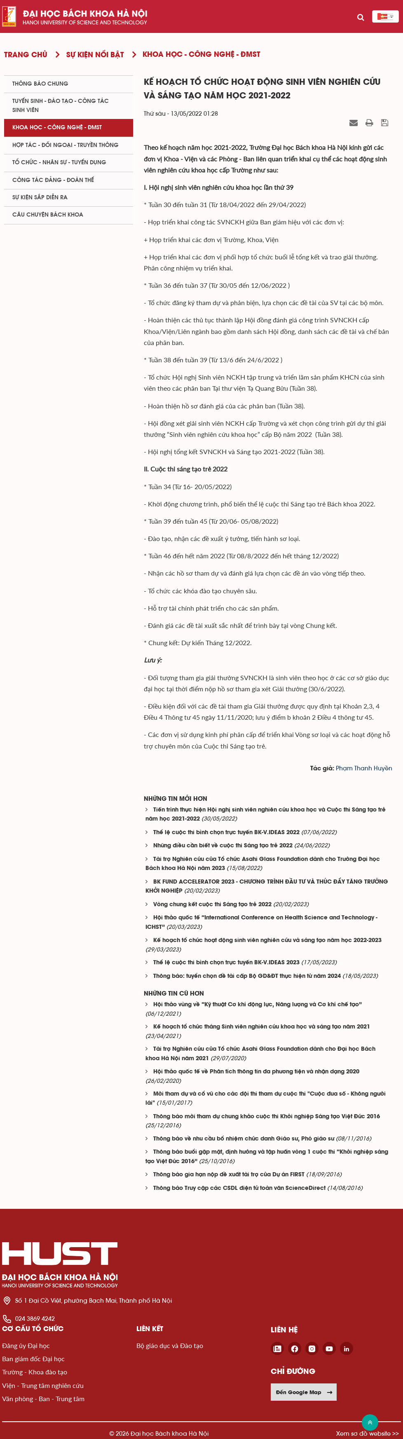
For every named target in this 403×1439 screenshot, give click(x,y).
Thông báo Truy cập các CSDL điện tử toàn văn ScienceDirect (239, 1188)
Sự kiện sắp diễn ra (40, 198)
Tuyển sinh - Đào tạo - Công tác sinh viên (60, 105)
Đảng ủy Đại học (26, 1345)
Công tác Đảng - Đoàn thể (53, 180)
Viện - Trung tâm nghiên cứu (43, 1385)
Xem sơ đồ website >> (367, 1433)
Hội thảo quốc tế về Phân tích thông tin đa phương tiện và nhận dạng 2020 (256, 1072)
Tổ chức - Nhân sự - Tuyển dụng (59, 163)
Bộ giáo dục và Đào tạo (169, 1345)
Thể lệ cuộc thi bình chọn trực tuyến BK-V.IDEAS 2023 (226, 963)
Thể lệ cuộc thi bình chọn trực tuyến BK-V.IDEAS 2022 (226, 832)
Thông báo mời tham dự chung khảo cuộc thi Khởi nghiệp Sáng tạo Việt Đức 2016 (266, 1116)
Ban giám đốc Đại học (33, 1358)
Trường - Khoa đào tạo (34, 1372)
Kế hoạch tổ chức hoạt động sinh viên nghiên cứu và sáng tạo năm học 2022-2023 (267, 940)
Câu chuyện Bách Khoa (47, 215)
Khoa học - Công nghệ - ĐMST (57, 128)
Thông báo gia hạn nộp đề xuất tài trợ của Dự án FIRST (229, 1175)
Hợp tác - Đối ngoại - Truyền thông (65, 145)
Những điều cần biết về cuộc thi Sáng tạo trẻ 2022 (223, 846)
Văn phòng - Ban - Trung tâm (43, 1398)
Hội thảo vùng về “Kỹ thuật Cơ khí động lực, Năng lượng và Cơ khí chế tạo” (257, 1005)
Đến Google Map (304, 1392)
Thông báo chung (40, 84)
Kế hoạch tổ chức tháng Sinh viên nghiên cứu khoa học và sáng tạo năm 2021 (261, 1027)
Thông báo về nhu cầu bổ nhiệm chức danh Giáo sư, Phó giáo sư (243, 1139)
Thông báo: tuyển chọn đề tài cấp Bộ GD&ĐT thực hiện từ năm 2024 (247, 976)
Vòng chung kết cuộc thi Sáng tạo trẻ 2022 (212, 904)
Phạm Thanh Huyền (364, 768)
